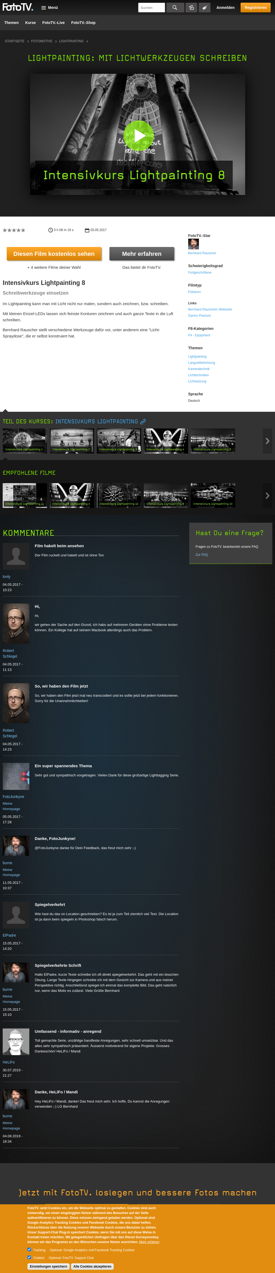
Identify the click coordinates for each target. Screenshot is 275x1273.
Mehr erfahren (142, 253)
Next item (267, 441)
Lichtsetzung (197, 381)
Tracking (39, 1250)
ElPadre (9, 935)
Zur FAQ (202, 555)
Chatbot (38, 1258)
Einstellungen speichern (48, 1266)
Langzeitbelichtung (201, 363)
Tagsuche (204, 7)
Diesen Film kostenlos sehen (54, 253)
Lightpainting (71, 41)
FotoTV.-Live (53, 22)
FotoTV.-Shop (83, 22)
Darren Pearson (199, 316)
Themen (11, 22)
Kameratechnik (199, 369)
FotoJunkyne (13, 796)
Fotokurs (194, 292)
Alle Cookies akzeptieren (92, 1266)
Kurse (30, 22)
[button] (139, 135)
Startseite (14, 41)
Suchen (175, 7)
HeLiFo (9, 1062)
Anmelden (225, 7)
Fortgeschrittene (200, 272)
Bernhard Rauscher (202, 253)
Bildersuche (191, 7)
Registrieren (256, 7)
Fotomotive (41, 41)
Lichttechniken (198, 375)
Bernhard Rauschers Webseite (210, 309)
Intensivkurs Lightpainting (96, 421)
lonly (6, 576)
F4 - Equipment (199, 335)
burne (7, 863)
